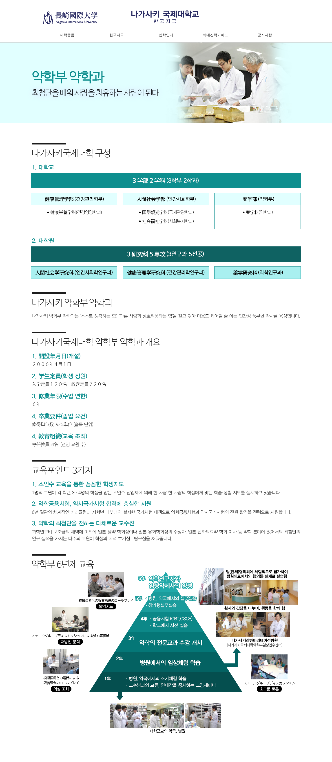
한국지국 (116, 35)
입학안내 (166, 35)
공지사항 (265, 35)
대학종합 (67, 35)
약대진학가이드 (215, 35)
